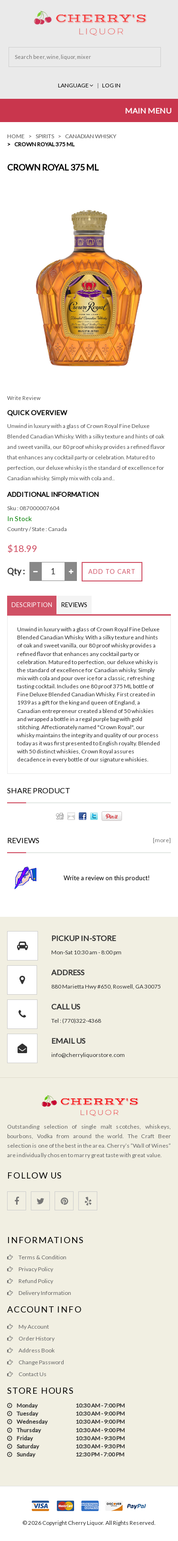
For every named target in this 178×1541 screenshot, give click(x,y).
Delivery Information (39, 1292)
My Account (28, 1326)
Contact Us (27, 1374)
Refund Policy (30, 1280)
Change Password (35, 1362)
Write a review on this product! (107, 878)
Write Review (23, 398)
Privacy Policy (30, 1269)
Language (76, 85)
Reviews (74, 605)
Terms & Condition (36, 1257)
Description (31, 605)
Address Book (31, 1350)
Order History (31, 1338)
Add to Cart (112, 571)
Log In (111, 85)
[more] (162, 840)
